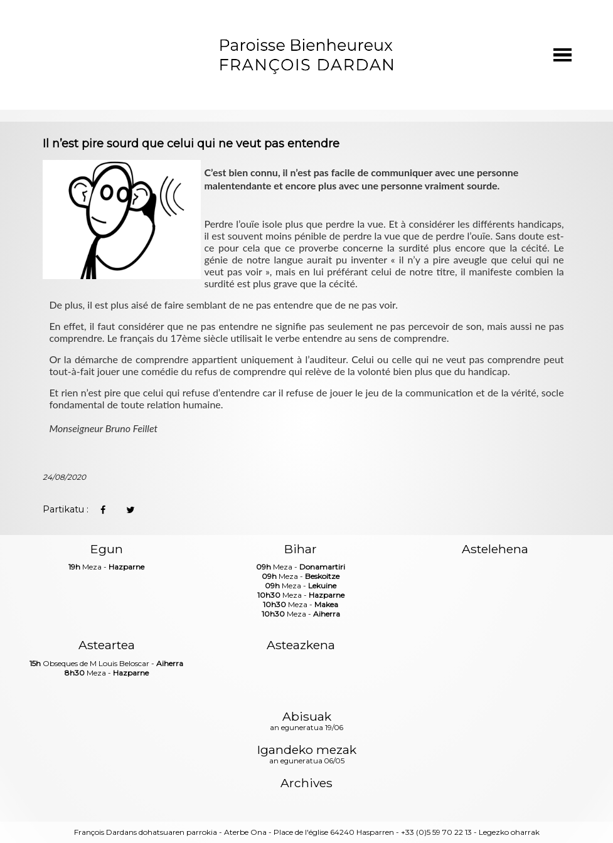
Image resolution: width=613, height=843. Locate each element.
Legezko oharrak (509, 832)
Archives (306, 783)
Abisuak (306, 722)
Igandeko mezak (306, 755)
